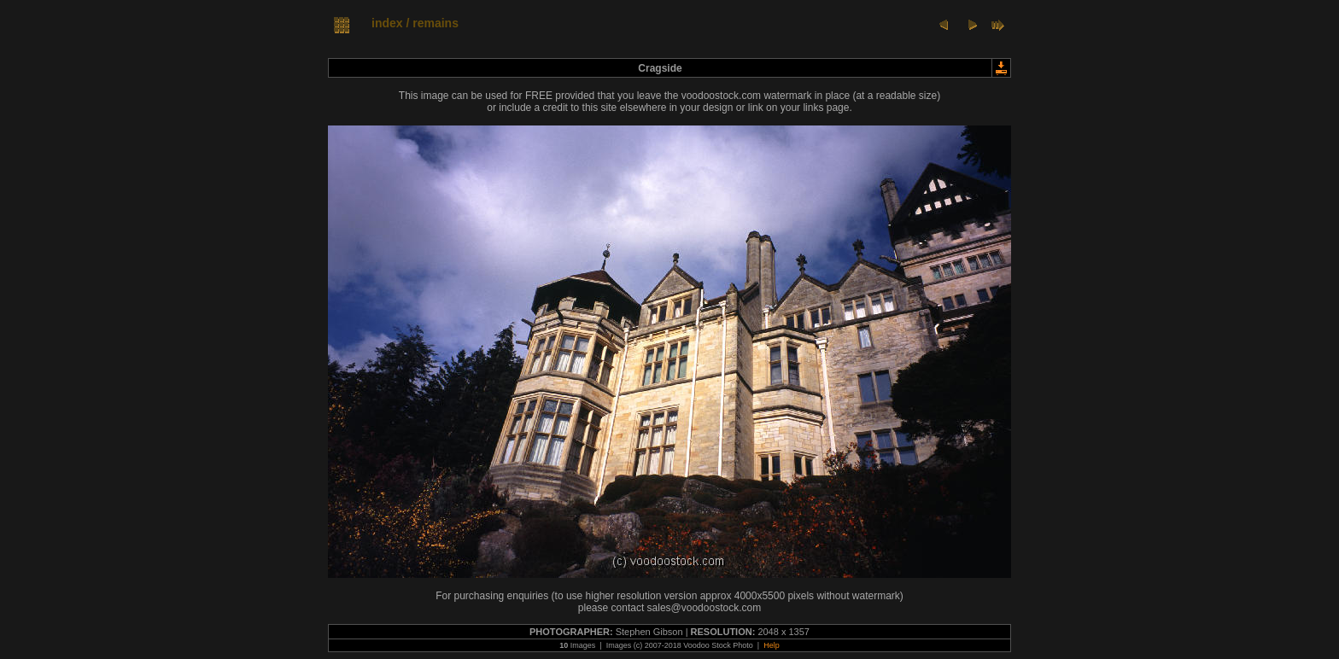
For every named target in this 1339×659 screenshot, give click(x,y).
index (387, 23)
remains (435, 23)
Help (771, 645)
